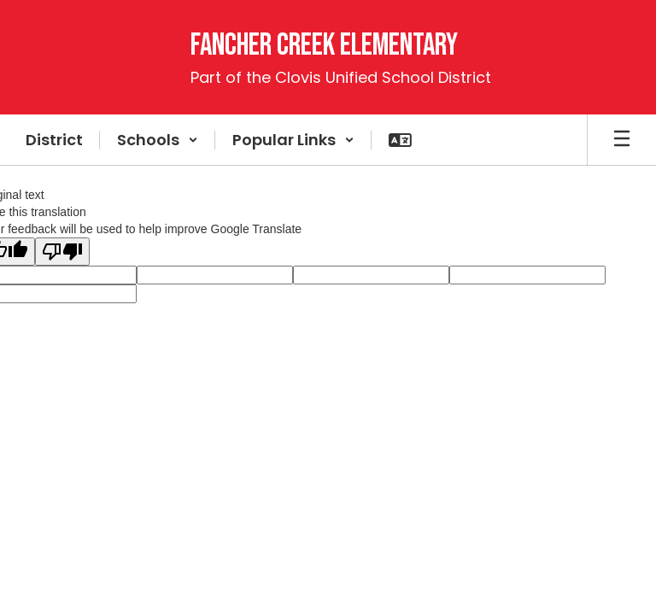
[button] (157, 140)
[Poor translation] (62, 251)
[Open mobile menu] (622, 140)
